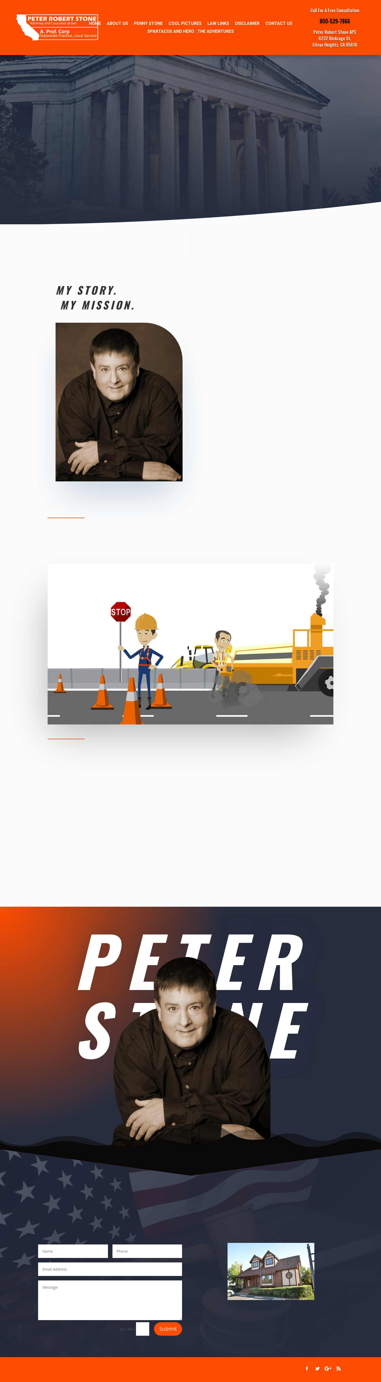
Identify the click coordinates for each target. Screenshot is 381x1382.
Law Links (218, 24)
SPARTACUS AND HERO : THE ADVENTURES (190, 32)
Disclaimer (247, 24)
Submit (168, 1328)
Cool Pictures (185, 24)
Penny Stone (148, 24)
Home (95, 24)
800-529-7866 (335, 21)
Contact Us (278, 24)
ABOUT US (117, 24)
